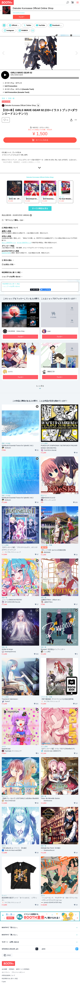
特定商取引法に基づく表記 (11, 272)
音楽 (3, 98)
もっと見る (40, 387)
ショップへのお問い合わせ (11, 276)
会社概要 (4, 969)
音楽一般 (11, 98)
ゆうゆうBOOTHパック (24, 242)
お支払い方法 (8, 264)
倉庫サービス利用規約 (22, 969)
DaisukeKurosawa (19, 13)
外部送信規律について (8, 975)
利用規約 (11, 969)
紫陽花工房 (51, 371)
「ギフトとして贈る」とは (13, 220)
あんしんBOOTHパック (9, 242)
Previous (3, 53)
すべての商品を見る (40, 208)
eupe (49, 331)
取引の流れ (8, 260)
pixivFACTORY (6, 253)
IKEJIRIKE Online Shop (16, 331)
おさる (10, 371)
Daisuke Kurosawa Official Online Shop (40, 177)
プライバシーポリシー (18, 972)
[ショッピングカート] (72, 2)
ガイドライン (6, 972)
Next (76, 53)
